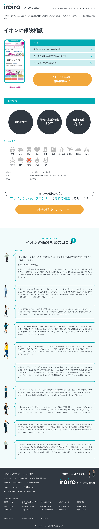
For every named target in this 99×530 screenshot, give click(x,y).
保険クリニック (64, 502)
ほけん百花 (26, 510)
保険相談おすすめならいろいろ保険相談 (19, 474)
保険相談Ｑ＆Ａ (29, 488)
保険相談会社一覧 (11, 499)
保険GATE (80, 502)
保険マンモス (8, 507)
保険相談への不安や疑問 (13, 483)
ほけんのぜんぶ (64, 507)
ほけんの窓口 (8, 510)
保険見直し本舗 (45, 502)
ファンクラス (45, 519)
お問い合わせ (10, 492)
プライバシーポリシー (27, 492)
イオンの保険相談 (46, 510)
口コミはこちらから (12, 488)
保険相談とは (62, 8)
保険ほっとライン (83, 510)
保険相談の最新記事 (39, 479)
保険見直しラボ (45, 507)
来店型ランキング (89, 8)
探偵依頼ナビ (8, 519)
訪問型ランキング (75, 8)
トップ (53, 8)
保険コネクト (63, 510)
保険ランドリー (9, 502)
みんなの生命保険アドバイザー (30, 503)
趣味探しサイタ (27, 519)
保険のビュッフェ (28, 507)
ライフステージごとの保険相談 (16, 479)
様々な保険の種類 (33, 483)
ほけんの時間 (81, 507)
